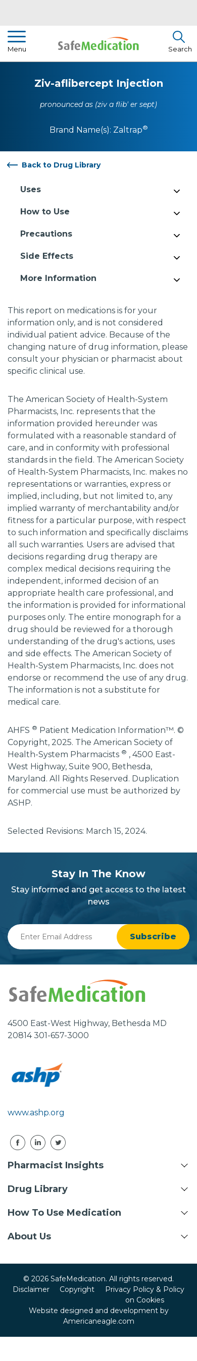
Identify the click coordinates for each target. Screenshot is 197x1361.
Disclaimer (31, 1289)
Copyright (77, 1289)
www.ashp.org (36, 1112)
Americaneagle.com (98, 1321)
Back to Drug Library (61, 164)
